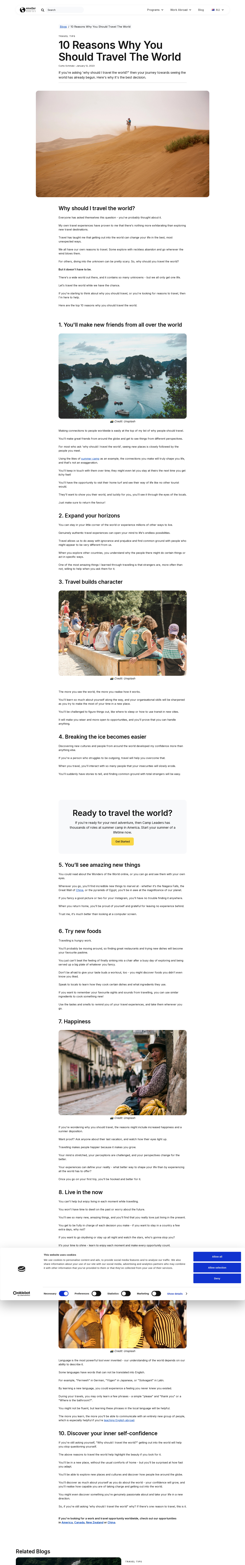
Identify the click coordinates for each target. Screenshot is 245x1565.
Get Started (122, 841)
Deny (217, 1543)
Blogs (63, 26)
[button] (155, 10)
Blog (201, 9)
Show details (175, 1558)
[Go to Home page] (28, 10)
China (79, 890)
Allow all (217, 1521)
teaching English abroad (119, 1420)
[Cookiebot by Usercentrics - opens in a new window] (21, 1558)
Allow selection (217, 1532)
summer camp (90, 458)
